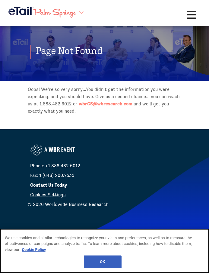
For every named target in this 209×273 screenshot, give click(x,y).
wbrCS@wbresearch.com (105, 104)
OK (102, 261)
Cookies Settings (48, 194)
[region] (104, 251)
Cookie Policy (34, 249)
